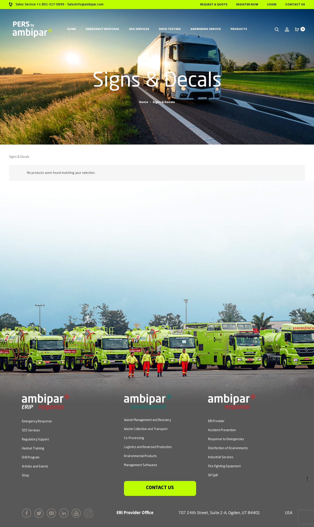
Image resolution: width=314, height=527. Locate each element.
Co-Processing (134, 438)
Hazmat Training (33, 448)
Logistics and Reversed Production (148, 447)
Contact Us (295, 4)
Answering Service (205, 29)
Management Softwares (140, 465)
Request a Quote (213, 4)
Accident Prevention (222, 430)
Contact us (160, 488)
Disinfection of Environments (228, 448)
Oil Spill (213, 475)
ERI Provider (216, 421)
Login (271, 4)
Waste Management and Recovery (147, 420)
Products (239, 29)
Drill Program (30, 457)
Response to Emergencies (226, 439)
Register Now (247, 4)
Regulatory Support (35, 439)
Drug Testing (170, 29)
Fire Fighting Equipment (224, 466)
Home (71, 29)
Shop (25, 475)
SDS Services (139, 29)
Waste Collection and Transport (145, 429)
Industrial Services (220, 457)
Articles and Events (35, 466)
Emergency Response (102, 29)
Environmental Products (140, 456)
